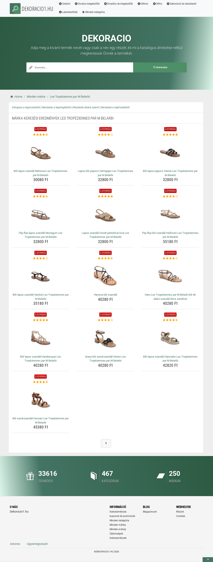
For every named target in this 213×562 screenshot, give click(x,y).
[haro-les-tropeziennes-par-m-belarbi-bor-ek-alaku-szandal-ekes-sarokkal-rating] (170, 258)
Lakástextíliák (68, 12)
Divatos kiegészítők (87, 3)
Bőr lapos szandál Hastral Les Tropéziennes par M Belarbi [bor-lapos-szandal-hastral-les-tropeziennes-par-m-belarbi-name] (41, 296)
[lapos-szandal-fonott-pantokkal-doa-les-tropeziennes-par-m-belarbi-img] (105, 214)
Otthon (142, 3)
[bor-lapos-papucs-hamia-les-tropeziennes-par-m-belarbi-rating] (170, 135)
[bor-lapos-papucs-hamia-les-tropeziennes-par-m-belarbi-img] (170, 152)
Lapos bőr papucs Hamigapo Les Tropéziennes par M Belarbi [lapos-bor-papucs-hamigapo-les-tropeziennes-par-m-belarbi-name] (105, 173)
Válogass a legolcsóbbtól (26, 107)
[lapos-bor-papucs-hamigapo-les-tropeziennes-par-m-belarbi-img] (105, 152)
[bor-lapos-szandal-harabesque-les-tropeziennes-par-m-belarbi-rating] (40, 320)
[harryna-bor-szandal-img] (105, 276)
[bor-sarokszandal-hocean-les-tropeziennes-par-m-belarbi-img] (40, 399)
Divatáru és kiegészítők (118, 3)
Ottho (157, 3)
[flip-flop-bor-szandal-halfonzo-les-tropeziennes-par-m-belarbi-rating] (170, 196)
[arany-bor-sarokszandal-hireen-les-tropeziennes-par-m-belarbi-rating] (105, 320)
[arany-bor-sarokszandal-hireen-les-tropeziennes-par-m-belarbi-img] (105, 338)
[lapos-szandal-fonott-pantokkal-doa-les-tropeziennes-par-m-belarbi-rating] (105, 196)
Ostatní (64, 3)
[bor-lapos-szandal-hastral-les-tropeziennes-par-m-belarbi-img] (40, 276)
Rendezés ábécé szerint (86, 107)
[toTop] (208, 559)
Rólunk (180, 511)
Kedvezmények (118, 538)
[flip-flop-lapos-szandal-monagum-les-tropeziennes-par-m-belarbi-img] (40, 214)
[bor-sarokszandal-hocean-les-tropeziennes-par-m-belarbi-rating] (40, 382)
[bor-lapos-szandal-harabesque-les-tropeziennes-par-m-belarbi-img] (40, 338)
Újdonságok (116, 533)
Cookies (180, 516)
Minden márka (118, 524)
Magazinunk (150, 511)
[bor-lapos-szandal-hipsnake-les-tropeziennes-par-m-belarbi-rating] (170, 320)
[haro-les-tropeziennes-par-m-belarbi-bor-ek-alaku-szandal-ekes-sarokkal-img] (170, 276)
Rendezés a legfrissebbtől (115, 107)
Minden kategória (93, 12)
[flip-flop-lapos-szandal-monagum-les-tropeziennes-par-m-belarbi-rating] (40, 196)
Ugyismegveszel (37, 544)
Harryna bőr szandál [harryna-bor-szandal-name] (105, 294)
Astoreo (15, 544)
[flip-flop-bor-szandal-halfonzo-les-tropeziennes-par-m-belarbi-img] (170, 214)
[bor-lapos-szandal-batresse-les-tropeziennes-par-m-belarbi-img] (40, 152)
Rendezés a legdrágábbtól (56, 107)
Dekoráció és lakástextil (181, 3)
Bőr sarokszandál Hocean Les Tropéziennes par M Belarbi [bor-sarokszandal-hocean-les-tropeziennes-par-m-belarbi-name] (40, 420)
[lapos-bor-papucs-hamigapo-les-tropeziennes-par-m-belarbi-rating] (105, 135)
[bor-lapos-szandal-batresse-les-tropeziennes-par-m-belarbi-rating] (40, 135)
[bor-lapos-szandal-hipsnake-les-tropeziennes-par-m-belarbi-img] (170, 338)
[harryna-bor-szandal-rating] (105, 258)
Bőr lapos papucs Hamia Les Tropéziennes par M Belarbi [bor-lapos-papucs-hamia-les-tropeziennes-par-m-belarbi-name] (170, 173)
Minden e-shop (118, 529)
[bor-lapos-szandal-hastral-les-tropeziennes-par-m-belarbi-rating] (40, 258)
